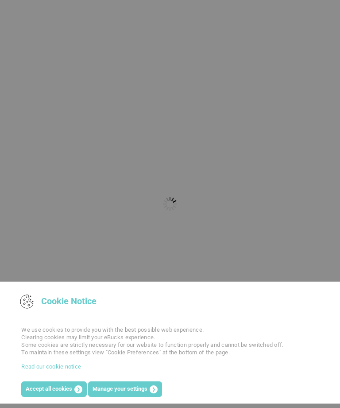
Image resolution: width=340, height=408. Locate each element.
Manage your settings (120, 388)
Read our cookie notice (51, 366)
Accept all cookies (49, 388)
